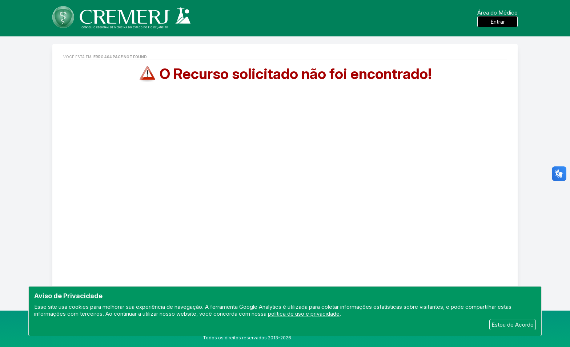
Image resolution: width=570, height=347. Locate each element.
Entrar (497, 21)
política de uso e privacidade (304, 313)
